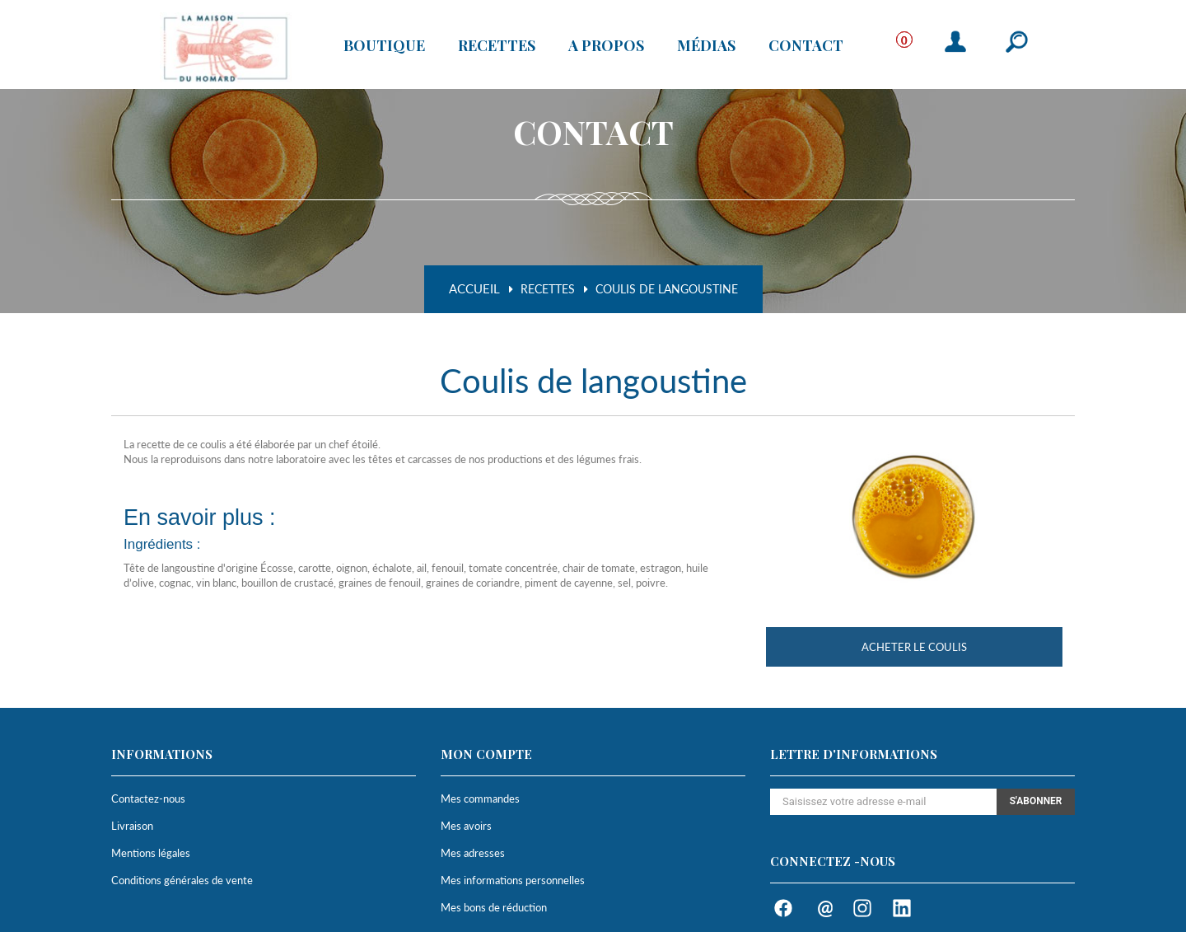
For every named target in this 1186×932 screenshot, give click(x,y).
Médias (706, 45)
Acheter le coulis (914, 646)
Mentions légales (150, 852)
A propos (606, 45)
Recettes (496, 45)
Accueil (474, 289)
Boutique (384, 45)
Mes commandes (480, 798)
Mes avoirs (466, 825)
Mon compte (486, 754)
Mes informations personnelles (513, 880)
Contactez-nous (148, 798)
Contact (805, 45)
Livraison (132, 825)
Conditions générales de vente (182, 880)
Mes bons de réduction (494, 907)
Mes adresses (473, 852)
